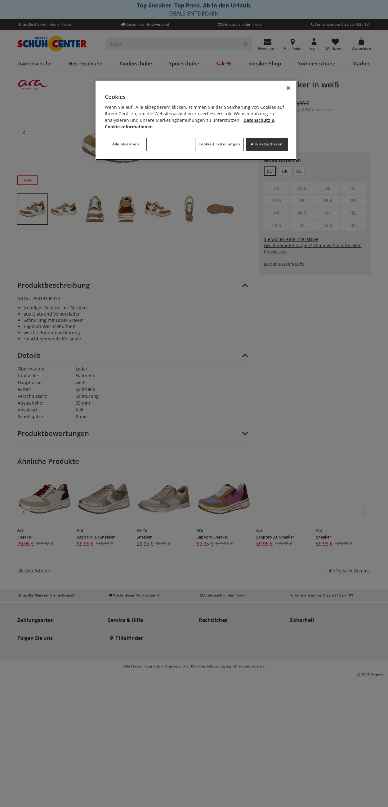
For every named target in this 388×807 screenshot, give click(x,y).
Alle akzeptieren (267, 144)
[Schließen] (288, 88)
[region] (196, 120)
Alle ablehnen (125, 144)
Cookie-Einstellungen (219, 144)
